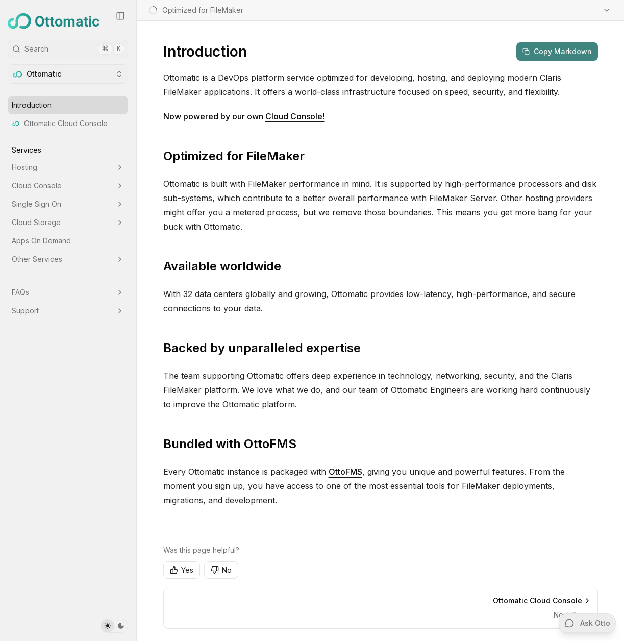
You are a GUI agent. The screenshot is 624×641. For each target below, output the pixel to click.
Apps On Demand (41, 240)
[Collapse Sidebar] (120, 15)
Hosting (68, 167)
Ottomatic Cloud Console (60, 123)
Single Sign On (68, 204)
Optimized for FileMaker (234, 156)
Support (68, 310)
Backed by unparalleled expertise (262, 347)
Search (68, 49)
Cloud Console (68, 185)
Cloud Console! (295, 116)
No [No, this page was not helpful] (221, 569)
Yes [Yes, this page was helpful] (181, 569)
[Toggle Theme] (114, 626)
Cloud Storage (68, 222)
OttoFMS (345, 471)
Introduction (32, 105)
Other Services (68, 259)
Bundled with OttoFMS (229, 443)
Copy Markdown (557, 51)
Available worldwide (222, 266)
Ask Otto (587, 623)
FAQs (68, 292)
